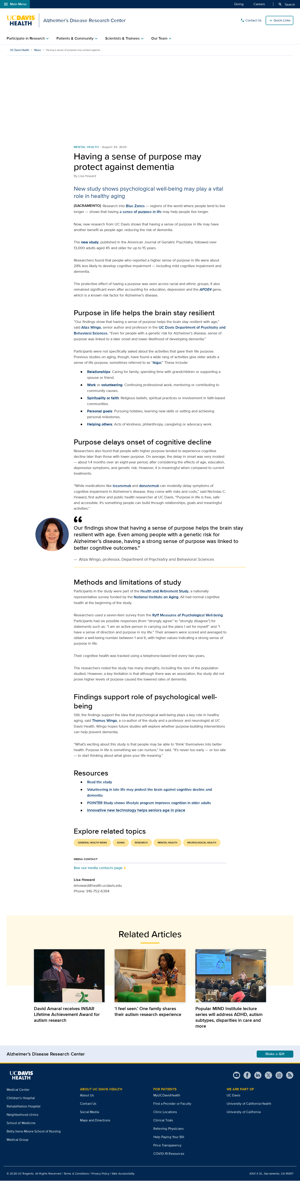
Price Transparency (167, 1151)
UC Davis (233, 1101)
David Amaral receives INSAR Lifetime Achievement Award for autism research (67, 1020)
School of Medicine (21, 1129)
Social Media (89, 1118)
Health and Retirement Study (164, 597)
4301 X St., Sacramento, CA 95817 (271, 1180)
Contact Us (250, 20)
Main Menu (14, 4)
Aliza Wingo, (91, 333)
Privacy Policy (100, 1180)
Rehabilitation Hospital (23, 1112)
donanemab (149, 492)
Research (141, 849)
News (37, 50)
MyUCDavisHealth (166, 1101)
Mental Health (86, 153)
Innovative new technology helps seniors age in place (136, 816)
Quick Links (282, 20)
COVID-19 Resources (168, 1159)
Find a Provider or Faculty (172, 1109)
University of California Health (249, 1109)
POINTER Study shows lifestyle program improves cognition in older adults (149, 809)
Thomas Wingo (104, 726)
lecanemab (122, 492)
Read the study (99, 788)
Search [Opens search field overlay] (286, 4)
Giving (239, 3)
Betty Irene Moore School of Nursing (34, 1137)
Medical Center (18, 1095)
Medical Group (17, 1145)
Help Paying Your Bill (168, 1143)
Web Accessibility (123, 1180)
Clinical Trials (163, 1126)
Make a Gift (275, 1060)
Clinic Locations (165, 1118)
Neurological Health (201, 849)
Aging (121, 849)
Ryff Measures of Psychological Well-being (187, 621)
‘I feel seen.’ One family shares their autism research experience (148, 1017)
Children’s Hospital (21, 1104)
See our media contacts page (98, 874)
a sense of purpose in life (141, 218)
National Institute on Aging (156, 603)
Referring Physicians (168, 1134)
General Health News (92, 849)
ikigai (157, 368)
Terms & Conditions (76, 1180)
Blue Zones (135, 212)
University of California (244, 1118)
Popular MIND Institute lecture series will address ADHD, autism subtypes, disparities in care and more (228, 1023)
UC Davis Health (19, 50)
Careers (259, 3)
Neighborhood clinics (22, 1120)
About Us (87, 1101)
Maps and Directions (95, 1126)
